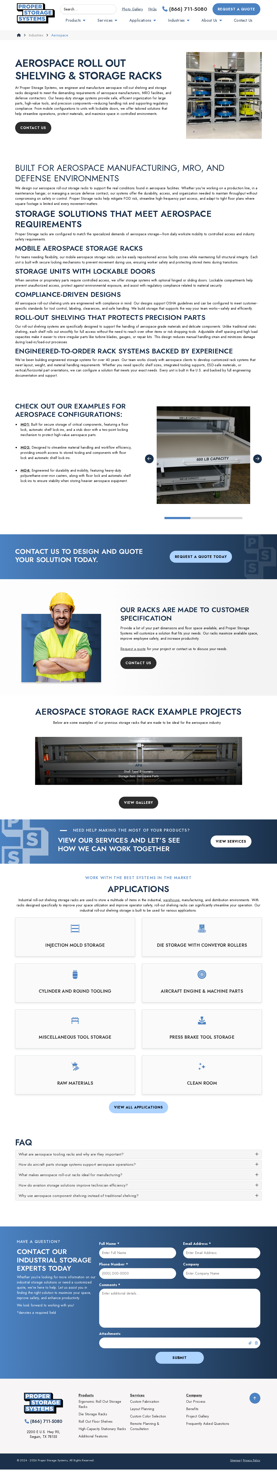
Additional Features (93, 1439)
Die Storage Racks (93, 1417)
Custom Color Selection (148, 1419)
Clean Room (202, 1083)
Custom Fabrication (144, 1405)
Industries (176, 20)
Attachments (110, 1337)
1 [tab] (177, 518)
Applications (140, 20)
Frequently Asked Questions (207, 1427)
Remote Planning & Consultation (144, 1430)
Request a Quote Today (201, 556)
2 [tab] (203, 518)
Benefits (192, 1412)
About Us (209, 20)
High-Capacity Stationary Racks (102, 1432)
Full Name (109, 1247)
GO (110, 9)
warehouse (171, 900)
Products (73, 20)
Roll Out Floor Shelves (96, 1424)
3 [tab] (229, 518)
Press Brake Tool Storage (201, 1037)
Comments (109, 1288)
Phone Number (113, 1267)
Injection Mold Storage (75, 945)
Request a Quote (236, 9)
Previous (149, 458)
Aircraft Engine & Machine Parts (202, 991)
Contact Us (243, 20)
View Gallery (138, 802)
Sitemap (235, 1464)
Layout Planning (142, 1412)
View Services (231, 841)
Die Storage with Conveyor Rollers (202, 945)
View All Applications (138, 1107)
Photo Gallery (132, 9)
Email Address (197, 1247)
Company (191, 1267)
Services (105, 20)
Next (257, 458)
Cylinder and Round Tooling (75, 991)
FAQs (152, 9)
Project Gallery (197, 1419)
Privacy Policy (251, 1464)
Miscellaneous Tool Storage (75, 1037)
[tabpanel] (203, 455)
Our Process (196, 1405)
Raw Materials (75, 1083)
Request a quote (133, 648)
